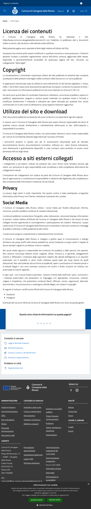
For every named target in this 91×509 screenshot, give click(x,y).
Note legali (50, 472)
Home (5, 20)
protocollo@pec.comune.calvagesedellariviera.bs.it (21, 481)
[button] (45, 505)
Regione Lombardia (10, 3)
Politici (4, 423)
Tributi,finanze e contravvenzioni (52, 418)
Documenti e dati (8, 435)
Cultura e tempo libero (32, 411)
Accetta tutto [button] (36, 500)
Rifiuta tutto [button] (54, 500)
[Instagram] (72, 10)
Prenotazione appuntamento (29, 449)
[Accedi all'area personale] (81, 3)
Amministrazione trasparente (52, 460)
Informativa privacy (53, 468)
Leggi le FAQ (28, 459)
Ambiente (50, 423)
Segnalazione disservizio (33, 454)
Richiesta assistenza (32, 463)
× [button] (88, 484)
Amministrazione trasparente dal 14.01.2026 (52, 450)
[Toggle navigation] (4, 10)
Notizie (71, 407)
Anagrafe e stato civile (32, 407)
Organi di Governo (8, 407)
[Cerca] (86, 11)
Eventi (70, 431)
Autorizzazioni (51, 434)
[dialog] (45, 495)
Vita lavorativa (29, 415)
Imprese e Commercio (32, 419)
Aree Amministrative (9, 411)
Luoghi (71, 427)
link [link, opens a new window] (67, 495)
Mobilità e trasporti (31, 423)
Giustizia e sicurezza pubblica (54, 410)
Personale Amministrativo (7, 430)
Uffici (3, 415)
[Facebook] (67, 10)
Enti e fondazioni (7, 419)
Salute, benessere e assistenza (53, 429)
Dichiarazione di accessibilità (52, 478)
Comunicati (72, 411)
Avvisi (70, 415)
